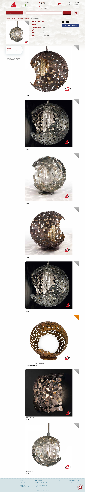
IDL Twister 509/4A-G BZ (30, 417)
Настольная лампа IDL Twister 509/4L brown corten (35, 255)
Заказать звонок (73, 4)
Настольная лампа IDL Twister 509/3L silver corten (35, 201)
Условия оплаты (24, 482)
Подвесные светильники (23, 18)
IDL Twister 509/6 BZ (29, 94)
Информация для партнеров (41, 482)
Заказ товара (23, 485)
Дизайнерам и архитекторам (41, 483)
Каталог (14, 18)
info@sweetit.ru (76, 482)
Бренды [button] (76, 12)
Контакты (33, 2)
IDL (43, 30)
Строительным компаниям (41, 485)
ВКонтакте (61, 480)
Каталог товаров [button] (16, 12)
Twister (44, 32)
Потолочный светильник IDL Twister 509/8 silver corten (36, 147)
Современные (46, 35)
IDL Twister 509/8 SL (29, 309)
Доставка (22, 483)
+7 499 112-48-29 (73, 2)
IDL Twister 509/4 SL (29, 471)
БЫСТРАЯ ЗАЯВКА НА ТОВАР (71, 25)
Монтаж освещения (24, 486)
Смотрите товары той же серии (14, 50)
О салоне (27, 2)
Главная (8, 18)
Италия (44, 29)
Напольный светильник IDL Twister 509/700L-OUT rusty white (37, 363)
